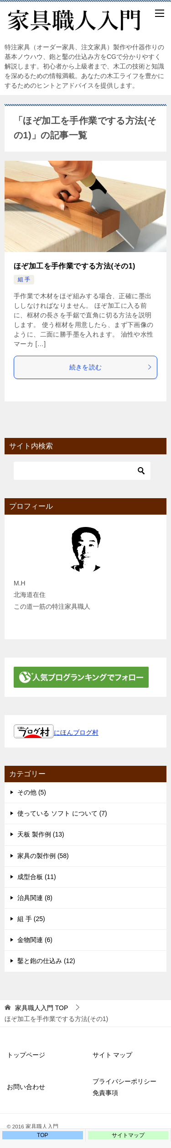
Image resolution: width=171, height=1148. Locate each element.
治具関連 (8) (34, 897)
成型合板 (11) (36, 876)
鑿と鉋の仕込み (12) (46, 960)
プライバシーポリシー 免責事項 (128, 1087)
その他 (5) (31, 792)
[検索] (82, 471)
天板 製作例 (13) (40, 834)
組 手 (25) (31, 918)
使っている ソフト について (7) (62, 813)
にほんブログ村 (56, 732)
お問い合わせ (26, 1086)
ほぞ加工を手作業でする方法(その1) (74, 266)
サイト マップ (113, 1054)
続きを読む (111, 367)
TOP (41, 1007)
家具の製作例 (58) (43, 855)
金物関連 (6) (34, 939)
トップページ (26, 1054)
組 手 (24, 279)
